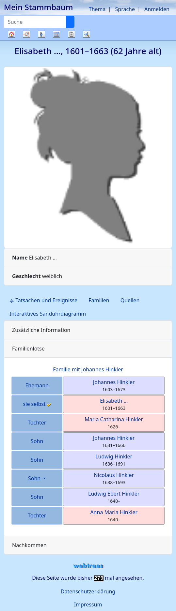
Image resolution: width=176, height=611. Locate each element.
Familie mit (88, 369)
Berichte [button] (71, 34)
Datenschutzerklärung (88, 591)
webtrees (88, 565)
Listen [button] (41, 34)
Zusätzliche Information (41, 330)
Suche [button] (86, 34)
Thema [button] (97, 9)
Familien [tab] (98, 300)
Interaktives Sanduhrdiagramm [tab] (47, 313)
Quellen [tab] (130, 300)
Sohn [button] (35, 478)
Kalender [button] (56, 34)
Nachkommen (29, 545)
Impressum (88, 604)
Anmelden (156, 9)
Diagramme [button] (26, 34)
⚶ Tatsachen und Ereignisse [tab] (43, 300)
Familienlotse (28, 348)
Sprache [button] (125, 9)
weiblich (37, 276)
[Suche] (70, 22)
